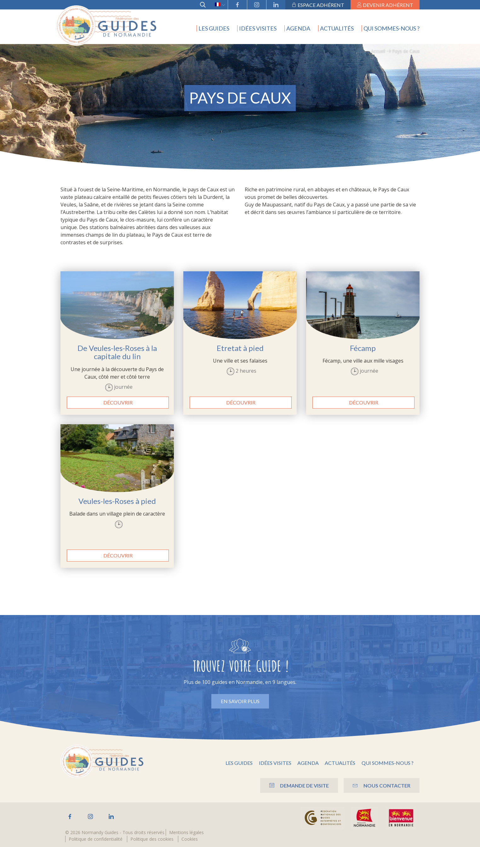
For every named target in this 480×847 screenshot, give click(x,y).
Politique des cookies (152, 839)
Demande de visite (297, 785)
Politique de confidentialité (96, 839)
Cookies (189, 839)
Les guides (213, 28)
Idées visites (258, 28)
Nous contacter (381, 785)
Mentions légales (186, 832)
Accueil (378, 51)
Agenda (298, 28)
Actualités (337, 28)
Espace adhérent (318, 5)
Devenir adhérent (385, 5)
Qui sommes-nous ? (391, 28)
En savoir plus (240, 701)
